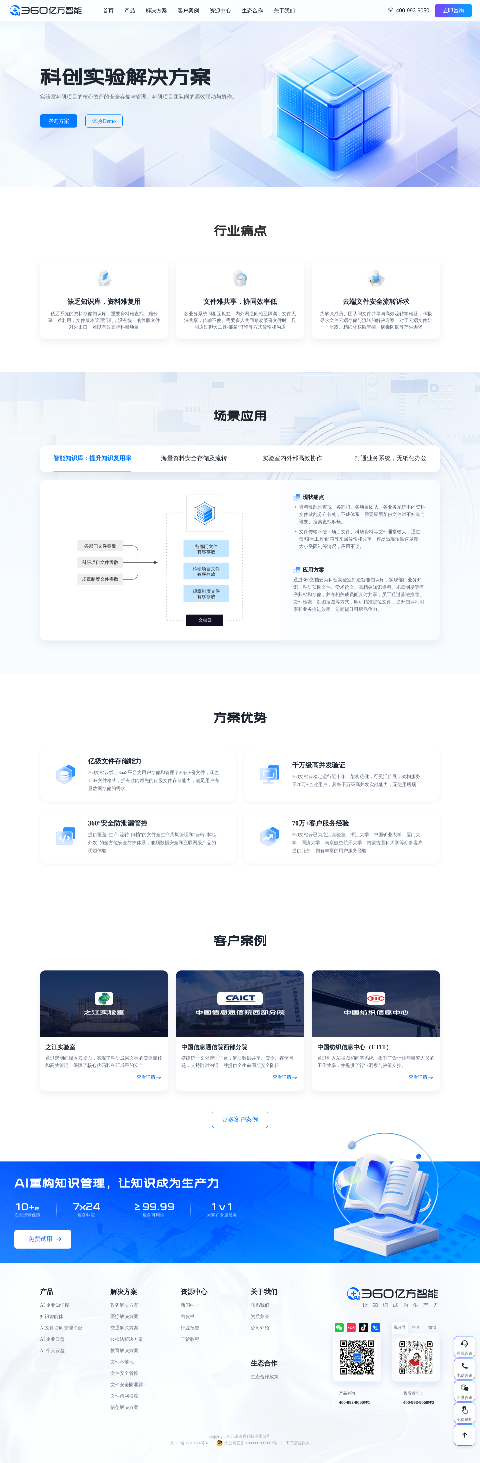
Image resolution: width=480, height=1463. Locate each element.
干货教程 (190, 1339)
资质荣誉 (260, 1316)
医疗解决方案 (124, 1316)
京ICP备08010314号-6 (189, 1443)
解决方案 (156, 10)
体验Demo (104, 121)
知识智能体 (51, 1316)
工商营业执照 (298, 1443)
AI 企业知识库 (54, 1305)
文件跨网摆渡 (124, 1396)
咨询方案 (58, 121)
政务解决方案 (124, 1305)
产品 (129, 10)
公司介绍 (260, 1327)
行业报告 (190, 1327)
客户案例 (188, 10)
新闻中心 (190, 1305)
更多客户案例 (240, 1119)
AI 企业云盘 (52, 1339)
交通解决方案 (124, 1327)
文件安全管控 (124, 1373)
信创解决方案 (124, 1407)
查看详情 (146, 1077)
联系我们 (260, 1305)
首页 (108, 10)
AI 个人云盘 (52, 1350)
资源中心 (220, 10)
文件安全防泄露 (126, 1384)
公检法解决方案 (126, 1339)
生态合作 (252, 10)
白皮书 (188, 1316)
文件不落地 (122, 1361)
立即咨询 (453, 10)
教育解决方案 (124, 1350)
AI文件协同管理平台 (61, 1327)
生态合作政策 (265, 1376)
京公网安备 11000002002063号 (246, 1443)
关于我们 (284, 10)
